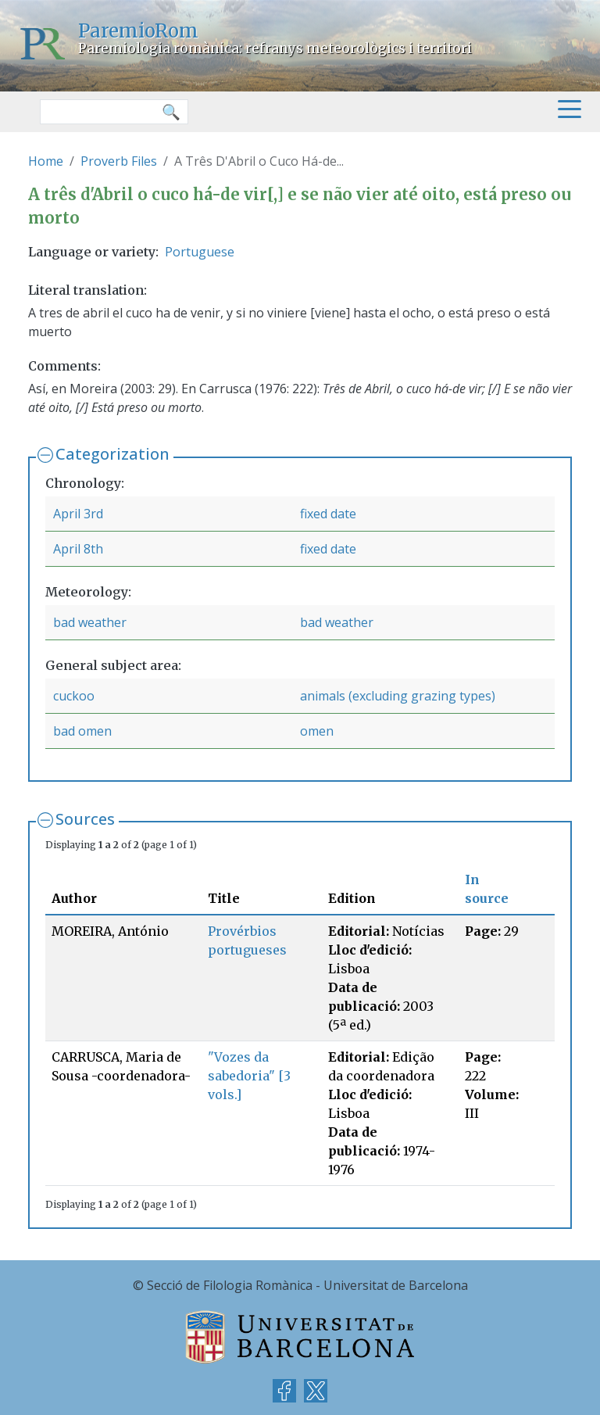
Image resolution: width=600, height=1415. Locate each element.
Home (45, 161)
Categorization (112, 453)
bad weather (90, 622)
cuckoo (74, 695)
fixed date (328, 513)
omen (317, 731)
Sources (85, 818)
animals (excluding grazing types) (397, 695)
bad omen (82, 731)
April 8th (78, 548)
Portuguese (199, 251)
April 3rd (78, 513)
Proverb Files (118, 161)
